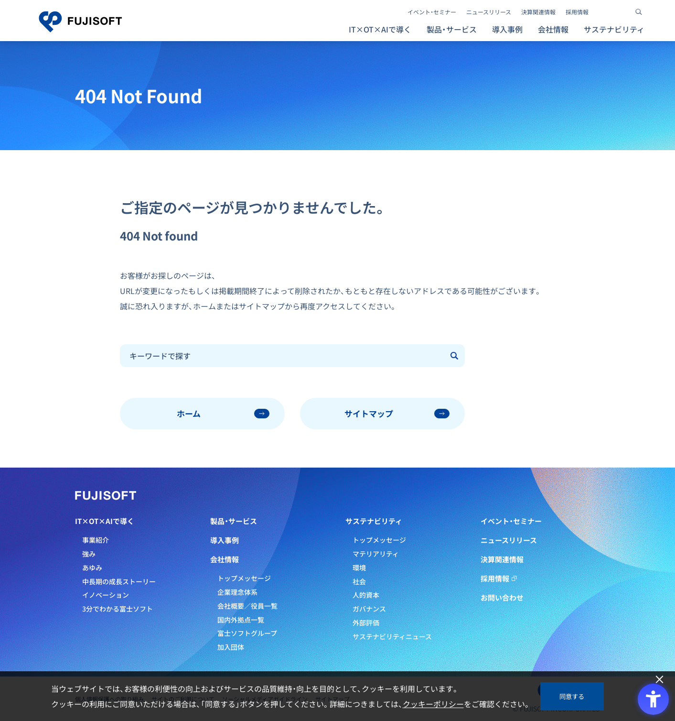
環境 (359, 567)
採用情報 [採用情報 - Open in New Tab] (577, 12)
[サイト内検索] (638, 12)
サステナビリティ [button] (614, 29)
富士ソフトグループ (247, 633)
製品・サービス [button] (452, 29)
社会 (359, 581)
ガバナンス (369, 608)
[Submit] (455, 355)
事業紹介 (95, 540)
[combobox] (282, 355)
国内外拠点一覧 (240, 619)
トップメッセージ (244, 578)
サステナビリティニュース (392, 636)
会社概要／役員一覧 (247, 606)
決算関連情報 (538, 12)
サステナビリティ (373, 521)
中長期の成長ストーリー (119, 581)
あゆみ (92, 567)
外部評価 (366, 622)
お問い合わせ (502, 597)
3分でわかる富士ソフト (117, 608)
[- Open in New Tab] (604, 12)
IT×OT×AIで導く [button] (380, 29)
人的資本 (366, 595)
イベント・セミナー (431, 12)
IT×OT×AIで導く (104, 521)
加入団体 (230, 647)
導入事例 (507, 29)
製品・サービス (233, 521)
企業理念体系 (237, 592)
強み (89, 553)
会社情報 (224, 559)
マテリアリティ (376, 553)
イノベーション (105, 595)
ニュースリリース (488, 12)
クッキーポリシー (433, 704)
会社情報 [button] (553, 29)
